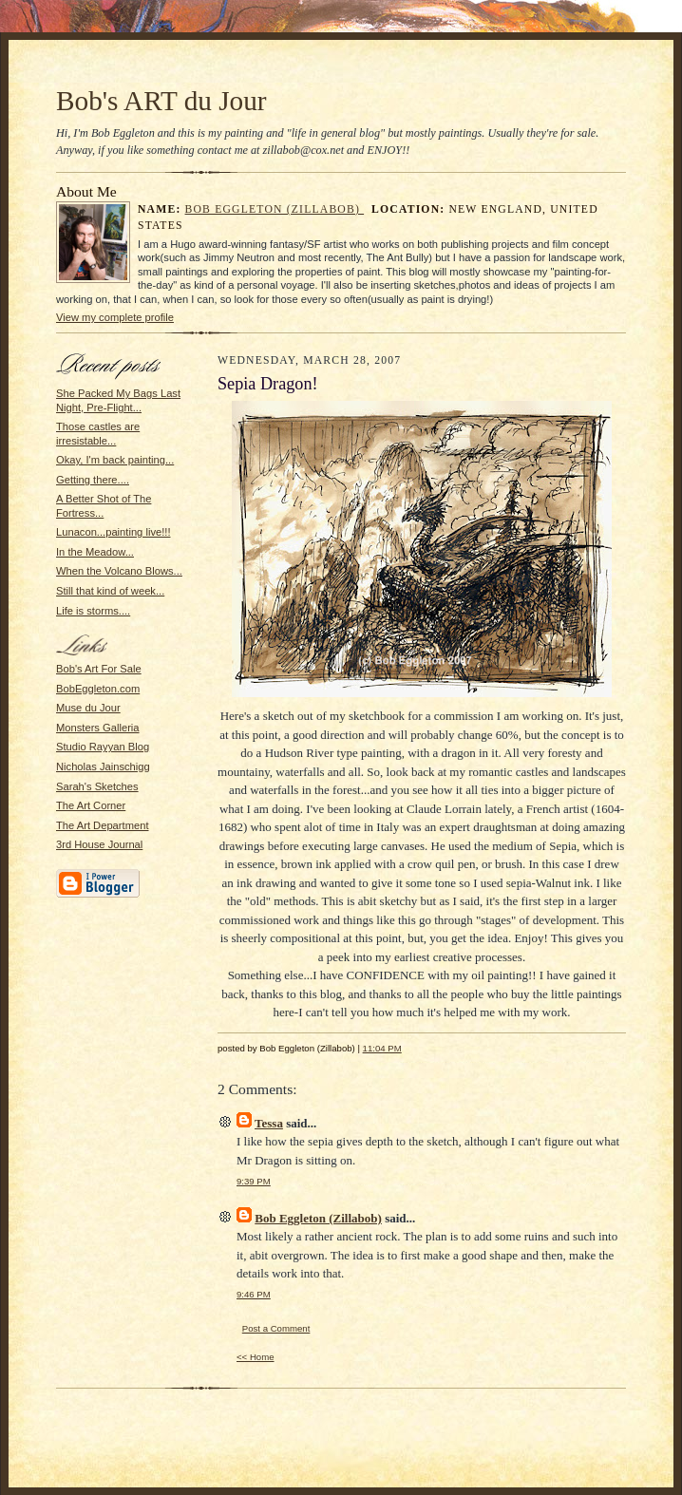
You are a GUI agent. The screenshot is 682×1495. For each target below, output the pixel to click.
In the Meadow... (95, 552)
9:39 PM (254, 1181)
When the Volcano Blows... (119, 571)
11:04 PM (382, 1048)
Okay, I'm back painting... (115, 459)
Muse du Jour (88, 707)
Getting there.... (92, 479)
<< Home (256, 1357)
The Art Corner (90, 805)
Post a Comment (276, 1328)
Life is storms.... (93, 610)
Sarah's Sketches (97, 786)
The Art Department (102, 825)
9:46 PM (254, 1294)
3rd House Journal (99, 844)
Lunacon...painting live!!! (113, 532)
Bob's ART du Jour (161, 100)
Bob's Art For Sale (99, 668)
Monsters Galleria (98, 727)
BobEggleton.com (98, 688)
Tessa (269, 1123)
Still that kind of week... (110, 590)
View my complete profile (115, 317)
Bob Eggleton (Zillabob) (275, 209)
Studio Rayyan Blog (102, 746)
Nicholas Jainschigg (103, 766)
